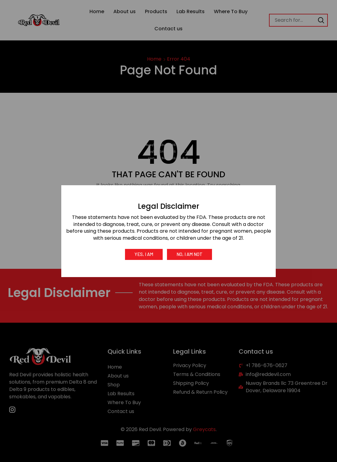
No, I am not (189, 254)
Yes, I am (143, 254)
